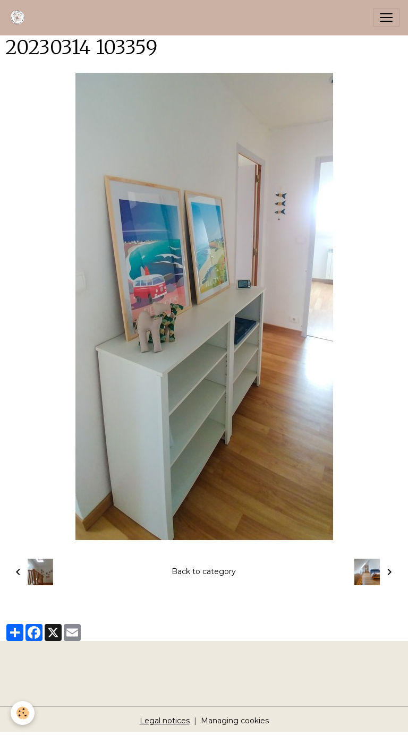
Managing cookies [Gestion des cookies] (235, 720)
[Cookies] (23, 713)
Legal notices (165, 720)
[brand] (19, 17)
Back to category (204, 571)
